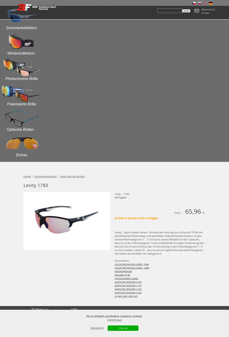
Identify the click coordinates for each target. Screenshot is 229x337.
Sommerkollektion (45, 176)
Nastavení (97, 328)
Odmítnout (114, 320)
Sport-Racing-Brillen (72, 176)
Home (27, 176)
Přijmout (123, 328)
